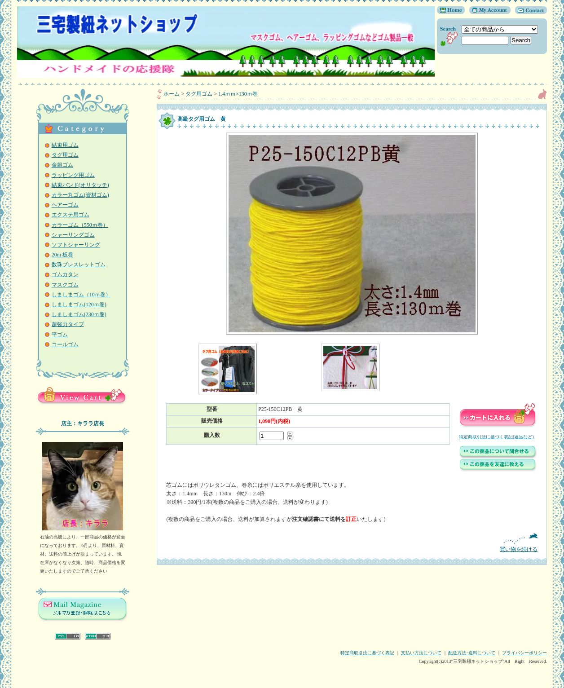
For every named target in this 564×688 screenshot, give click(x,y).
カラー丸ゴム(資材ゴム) (80, 195)
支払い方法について (421, 652)
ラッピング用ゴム (73, 175)
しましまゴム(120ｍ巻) (79, 304)
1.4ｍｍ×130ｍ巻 (238, 94)
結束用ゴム (65, 145)
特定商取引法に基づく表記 (367, 652)
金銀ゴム (62, 165)
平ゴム (60, 334)
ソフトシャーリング (76, 245)
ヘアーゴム (65, 205)
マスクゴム (65, 285)
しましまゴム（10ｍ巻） (81, 294)
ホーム (171, 94)
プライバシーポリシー (524, 652)
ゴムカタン (65, 274)
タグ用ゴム (65, 155)
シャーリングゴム (73, 235)
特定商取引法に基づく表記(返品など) (496, 436)
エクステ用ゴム (70, 215)
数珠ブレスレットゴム (79, 264)
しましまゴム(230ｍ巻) (79, 314)
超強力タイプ (68, 324)
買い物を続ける (352, 542)
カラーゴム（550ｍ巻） (80, 225)
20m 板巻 (62, 254)
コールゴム (65, 344)
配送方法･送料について (471, 652)
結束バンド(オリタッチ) (80, 185)
